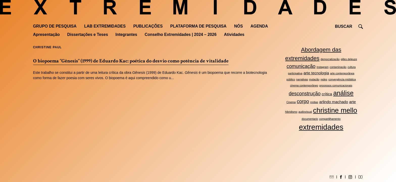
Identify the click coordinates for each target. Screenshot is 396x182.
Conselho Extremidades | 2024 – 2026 (181, 34)
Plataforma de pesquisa (198, 26)
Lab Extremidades (105, 26)
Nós (238, 26)
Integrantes (126, 34)
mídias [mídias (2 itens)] (314, 102)
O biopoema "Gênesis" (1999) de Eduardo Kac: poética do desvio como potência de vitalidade (131, 61)
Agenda (259, 26)
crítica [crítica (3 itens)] (327, 94)
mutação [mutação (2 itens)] (314, 79)
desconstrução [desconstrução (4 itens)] (304, 93)
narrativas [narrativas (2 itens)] (302, 79)
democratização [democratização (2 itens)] (329, 59)
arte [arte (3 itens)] (352, 102)
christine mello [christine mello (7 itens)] (335, 110)
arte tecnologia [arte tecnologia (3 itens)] (316, 73)
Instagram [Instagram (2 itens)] (323, 67)
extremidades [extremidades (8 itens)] (321, 127)
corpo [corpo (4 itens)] (303, 101)
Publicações (148, 26)
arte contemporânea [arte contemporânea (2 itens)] (342, 73)
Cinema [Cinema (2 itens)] (291, 102)
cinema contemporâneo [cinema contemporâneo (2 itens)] (304, 85)
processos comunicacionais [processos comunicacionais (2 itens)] (335, 85)
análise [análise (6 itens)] (343, 93)
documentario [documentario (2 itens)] (310, 118)
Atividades (234, 34)
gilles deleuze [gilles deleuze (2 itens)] (349, 59)
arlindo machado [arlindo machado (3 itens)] (333, 102)
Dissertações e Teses (87, 34)
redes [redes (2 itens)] (323, 79)
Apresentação (46, 34)
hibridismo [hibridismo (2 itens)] (291, 111)
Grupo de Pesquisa (55, 26)
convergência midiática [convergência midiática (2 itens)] (342, 79)
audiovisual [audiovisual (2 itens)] (305, 111)
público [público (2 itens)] (290, 79)
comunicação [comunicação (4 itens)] (301, 66)
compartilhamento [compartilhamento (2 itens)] (330, 118)
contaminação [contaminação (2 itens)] (338, 67)
